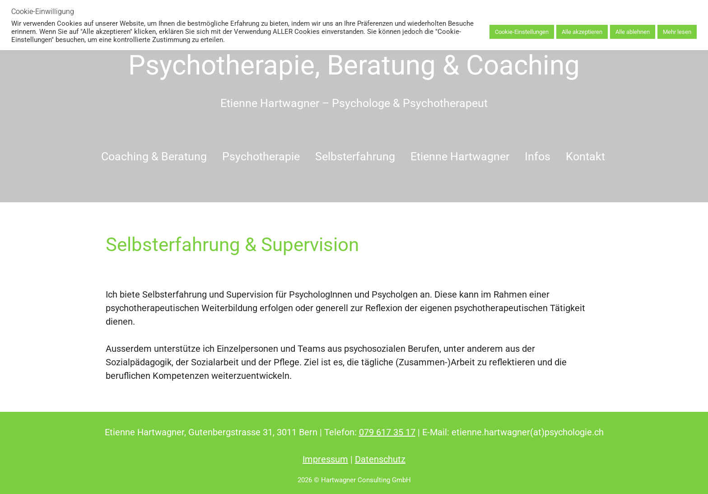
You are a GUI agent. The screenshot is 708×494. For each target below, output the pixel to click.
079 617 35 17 (387, 432)
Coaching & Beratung (154, 156)
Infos (537, 156)
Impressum (325, 459)
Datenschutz (380, 459)
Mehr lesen (677, 31)
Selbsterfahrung (355, 156)
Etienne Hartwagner (459, 156)
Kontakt (585, 156)
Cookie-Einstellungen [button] (522, 31)
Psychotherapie (261, 156)
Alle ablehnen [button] (632, 31)
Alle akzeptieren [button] (582, 31)
